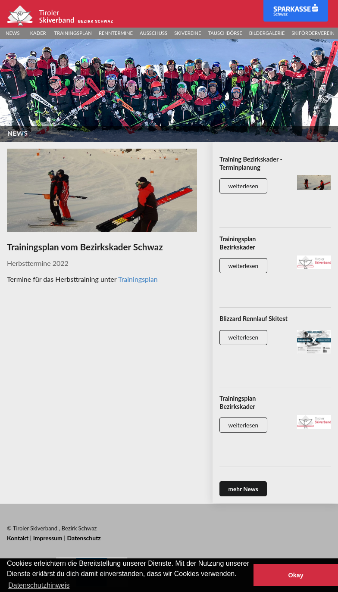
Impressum (48, 538)
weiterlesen (243, 186)
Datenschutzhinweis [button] (38, 585)
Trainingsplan (73, 33)
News (13, 33)
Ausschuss (153, 33)
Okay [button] (295, 575)
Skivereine (187, 33)
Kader (38, 33)
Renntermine (116, 33)
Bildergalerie (267, 33)
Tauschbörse (225, 33)
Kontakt (17, 538)
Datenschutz (83, 538)
